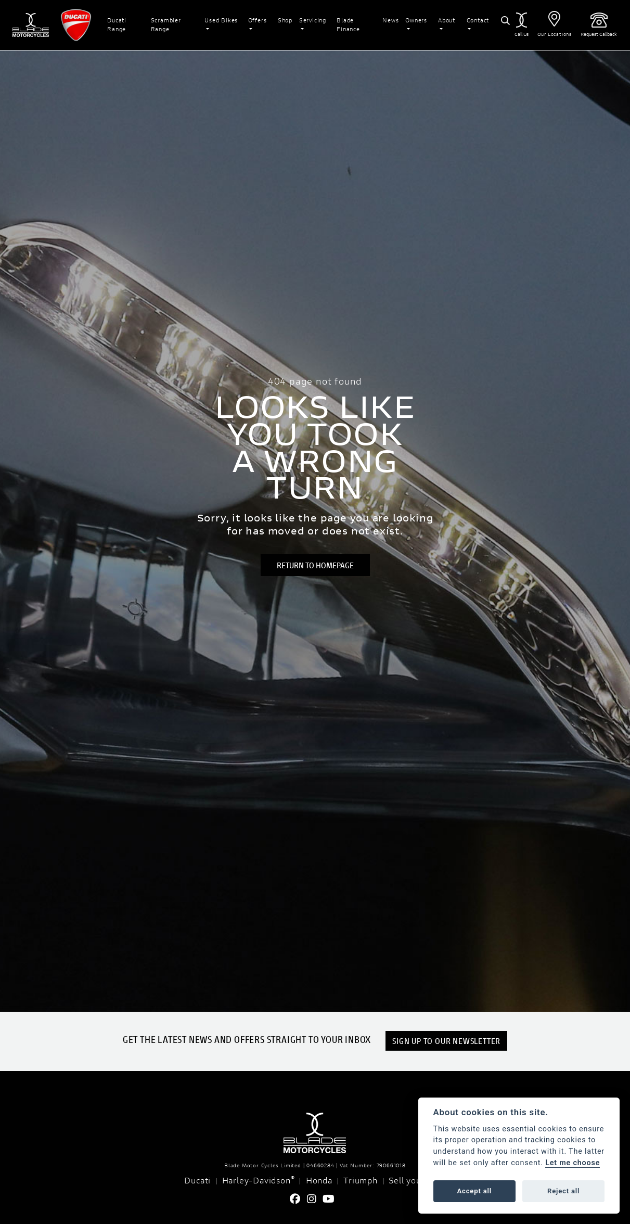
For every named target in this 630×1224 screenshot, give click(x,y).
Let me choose (572, 1162)
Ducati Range (116, 24)
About (446, 20)
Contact (478, 20)
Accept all (474, 1191)
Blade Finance (348, 24)
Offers (257, 20)
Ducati (197, 1180)
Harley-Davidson (258, 1179)
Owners (416, 20)
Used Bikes (221, 20)
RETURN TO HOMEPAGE (315, 564)
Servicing (312, 20)
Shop (285, 20)
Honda (319, 1180)
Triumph (360, 1180)
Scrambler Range (166, 24)
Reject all (563, 1191)
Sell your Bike (417, 1180)
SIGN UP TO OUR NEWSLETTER (446, 1040)
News (390, 20)
